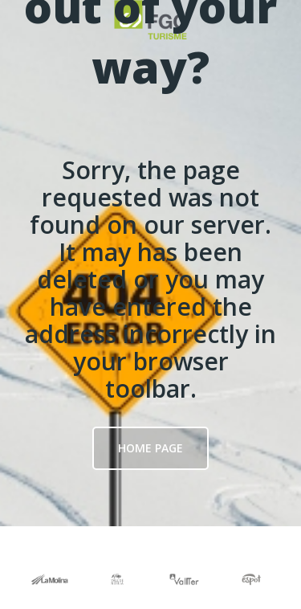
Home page (150, 448)
